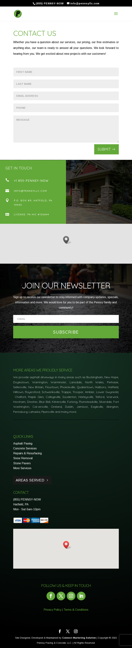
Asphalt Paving (22, 443)
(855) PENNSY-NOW (27, 499)
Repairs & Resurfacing (27, 453)
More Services (22, 468)
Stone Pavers (22, 463)
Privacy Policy (52, 609)
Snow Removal (23, 458)
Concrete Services (25, 448)
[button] (67, 240)
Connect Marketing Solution (79, 637)
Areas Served (30, 480)
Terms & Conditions (76, 609)
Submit (104, 149)
